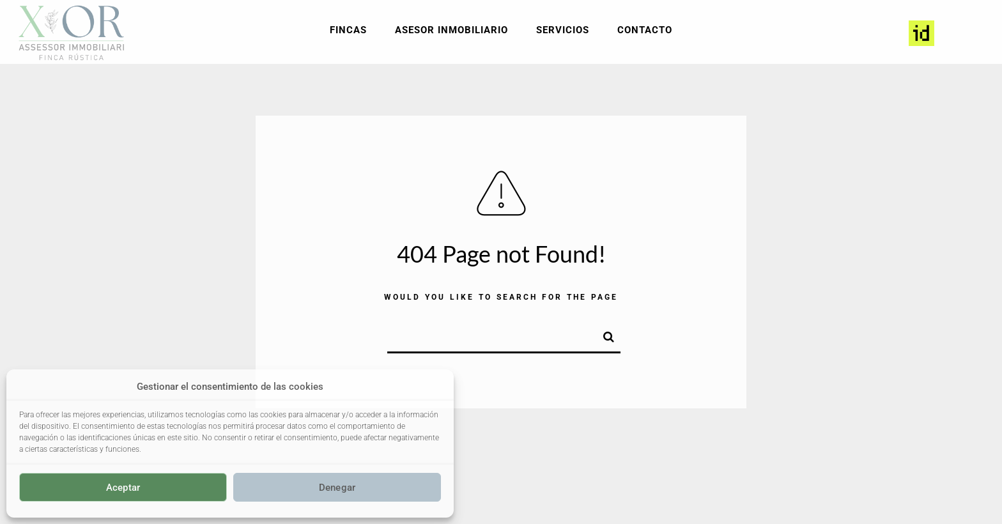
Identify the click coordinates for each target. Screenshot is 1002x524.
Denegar (337, 487)
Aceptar (123, 487)
